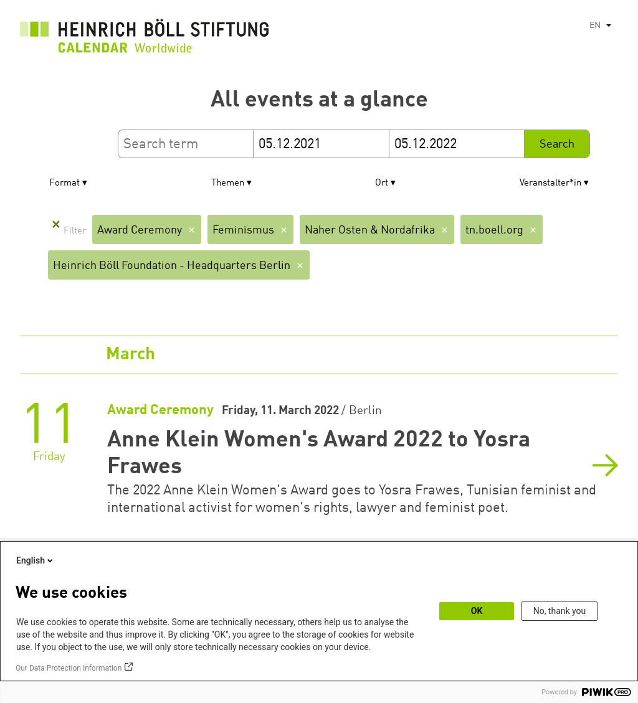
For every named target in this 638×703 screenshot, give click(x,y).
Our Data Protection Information (68, 668)
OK (477, 611)
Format (64, 183)
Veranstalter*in (550, 183)
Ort (381, 183)
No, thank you (559, 611)
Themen (227, 183)
